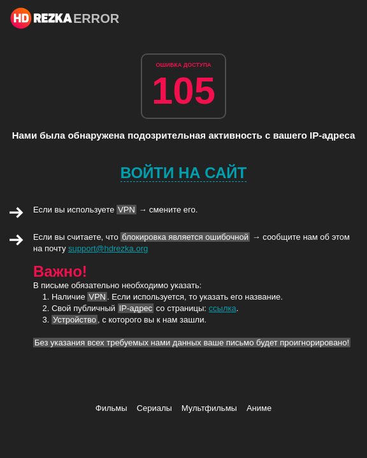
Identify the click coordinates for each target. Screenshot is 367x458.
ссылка (222, 308)
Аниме (259, 408)
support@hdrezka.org (108, 248)
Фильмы (111, 408)
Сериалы (154, 408)
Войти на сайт (183, 172)
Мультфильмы (209, 408)
